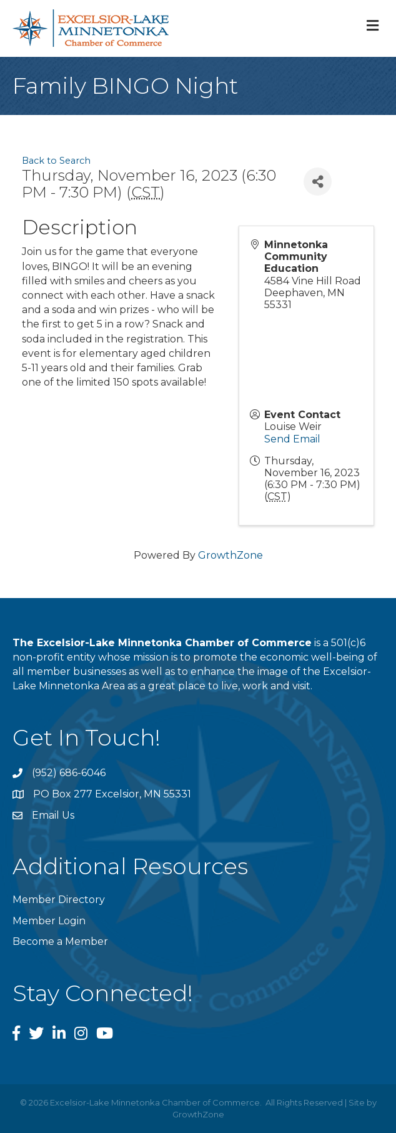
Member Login (49, 921)
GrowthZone (230, 555)
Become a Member (60, 941)
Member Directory (58, 900)
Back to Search (56, 160)
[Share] (318, 181)
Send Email (292, 439)
